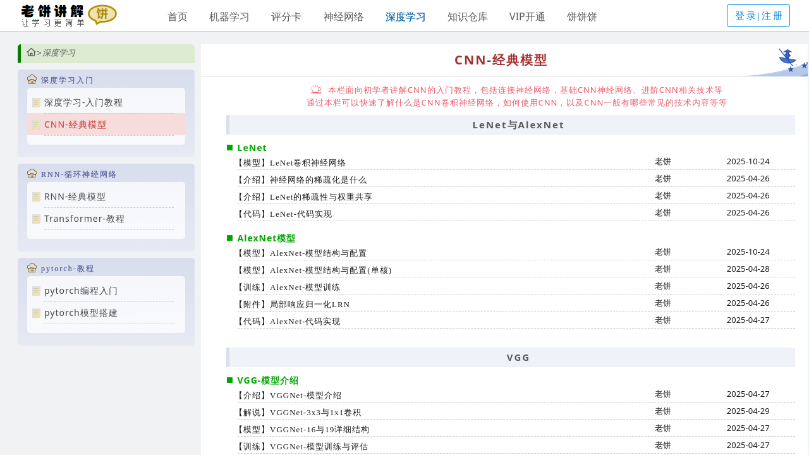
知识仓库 (467, 16)
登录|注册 (759, 16)
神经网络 (344, 16)
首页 (177, 16)
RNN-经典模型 (75, 196)
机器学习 (229, 16)
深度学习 (406, 16)
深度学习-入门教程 (84, 102)
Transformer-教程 (84, 218)
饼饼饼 (582, 16)
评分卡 (286, 16)
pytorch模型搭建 (81, 312)
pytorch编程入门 (81, 290)
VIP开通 (527, 16)
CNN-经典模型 (75, 124)
